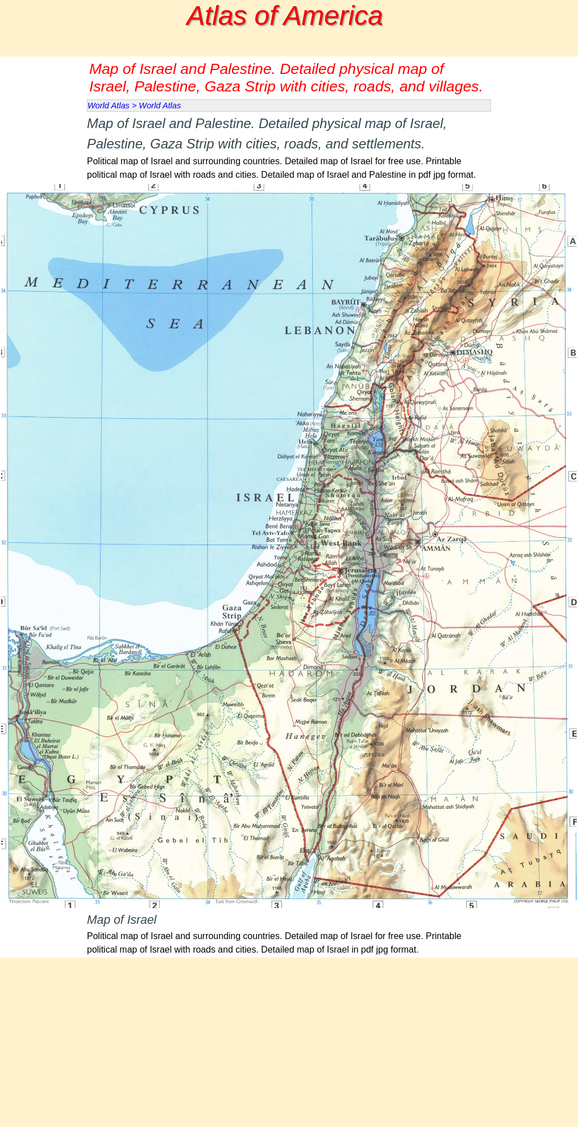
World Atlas (108, 105)
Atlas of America (285, 15)
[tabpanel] (289, 147)
